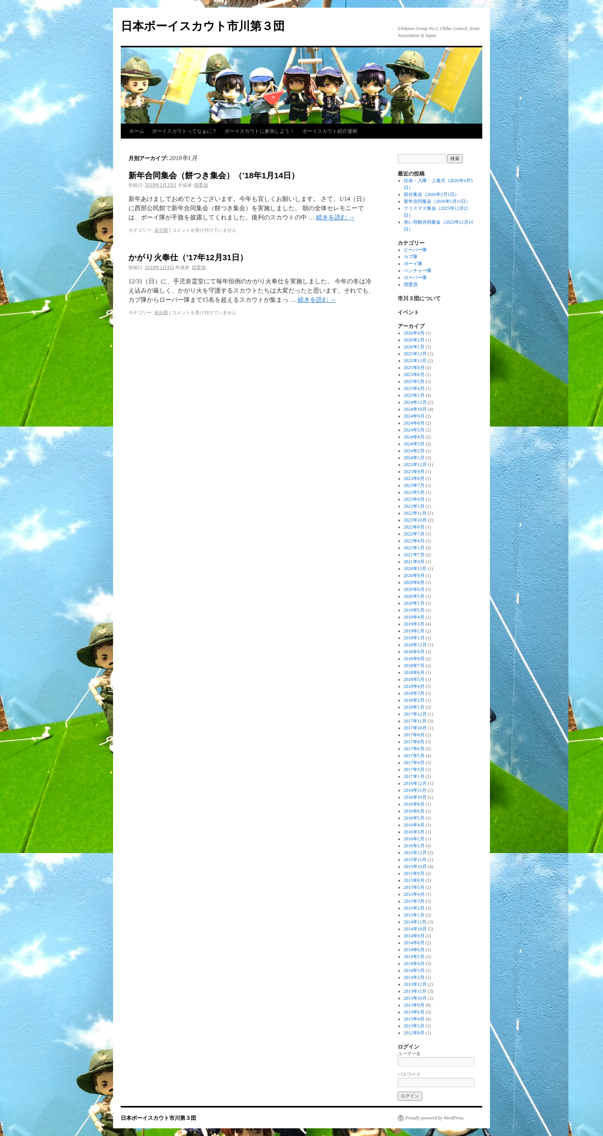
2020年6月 (414, 589)
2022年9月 (414, 527)
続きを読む (335, 217)
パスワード (409, 1074)
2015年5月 (414, 887)
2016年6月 (414, 811)
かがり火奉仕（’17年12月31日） (188, 257)
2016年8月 (414, 804)
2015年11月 (415, 859)
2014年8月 (414, 942)
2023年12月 (415, 464)
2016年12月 (415, 783)
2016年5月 (414, 818)
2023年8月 (414, 478)
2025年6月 (414, 374)
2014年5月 (414, 956)
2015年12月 (415, 852)
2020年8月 (414, 582)
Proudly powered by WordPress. (435, 1118)
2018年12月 (415, 644)
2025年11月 (415, 360)
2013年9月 (414, 1005)
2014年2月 (414, 977)
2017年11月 (415, 721)
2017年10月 (415, 728)
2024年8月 (414, 423)
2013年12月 (415, 984)
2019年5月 (414, 610)
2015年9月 (414, 873)
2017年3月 (414, 769)
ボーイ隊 (413, 263)
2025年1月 (414, 395)
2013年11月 (415, 991)
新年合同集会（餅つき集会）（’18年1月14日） (213, 175)
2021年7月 (414, 554)
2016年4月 (414, 825)
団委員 (201, 185)
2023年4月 (414, 499)
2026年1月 (414, 347)
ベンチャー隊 (417, 270)
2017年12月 (415, 714)
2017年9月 (414, 735)
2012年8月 (414, 1033)
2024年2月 (414, 450)
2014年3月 (414, 970)
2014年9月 (414, 936)
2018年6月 (414, 672)
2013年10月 (415, 998)
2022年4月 (414, 541)
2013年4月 (414, 1019)
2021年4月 (414, 561)
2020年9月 (414, 575)
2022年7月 (414, 534)
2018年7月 (414, 665)
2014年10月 (415, 929)
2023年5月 (414, 492)
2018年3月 (414, 693)
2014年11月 (415, 922)
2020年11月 (415, 568)
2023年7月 (414, 485)
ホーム (136, 131)
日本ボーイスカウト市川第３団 (203, 26)
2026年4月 (414, 333)
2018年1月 (414, 707)
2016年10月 (415, 797)
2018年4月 (414, 686)
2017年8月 (414, 742)
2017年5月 (414, 755)
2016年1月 (414, 845)
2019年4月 (414, 617)
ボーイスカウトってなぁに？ (184, 131)
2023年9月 (414, 471)
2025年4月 (414, 388)
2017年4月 (414, 762)
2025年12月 (415, 353)
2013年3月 (414, 1026)
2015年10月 (415, 866)
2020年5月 (414, 596)
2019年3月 (414, 624)
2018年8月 (414, 658)
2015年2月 (414, 908)
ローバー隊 (415, 277)
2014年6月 (414, 949)
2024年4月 (414, 437)
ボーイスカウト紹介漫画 (329, 131)
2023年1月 (414, 506)
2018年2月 (414, 700)
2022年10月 (415, 520)
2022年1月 (414, 547)
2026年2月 (414, 340)
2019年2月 (414, 631)
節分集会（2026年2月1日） (431, 194)
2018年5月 (414, 679)
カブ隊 (411, 256)
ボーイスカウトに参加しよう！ (260, 131)
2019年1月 (414, 638)
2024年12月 (415, 402)
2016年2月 (414, 839)
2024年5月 (414, 430)
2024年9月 (414, 416)
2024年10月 (415, 409)
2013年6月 (414, 1012)
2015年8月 (414, 880)
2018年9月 (414, 651)
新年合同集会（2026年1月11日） (437, 201)
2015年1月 (414, 915)
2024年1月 (414, 457)
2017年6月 (414, 748)
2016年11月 (415, 790)
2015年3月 (414, 901)
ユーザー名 (409, 1053)
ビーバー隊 (415, 250)
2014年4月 (414, 963)
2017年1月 (414, 776)
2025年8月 (414, 367)
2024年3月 (414, 444)
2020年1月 (414, 603)
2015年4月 (414, 894)
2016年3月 (414, 832)
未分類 (161, 230)
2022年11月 (415, 513)
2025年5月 (414, 381)
